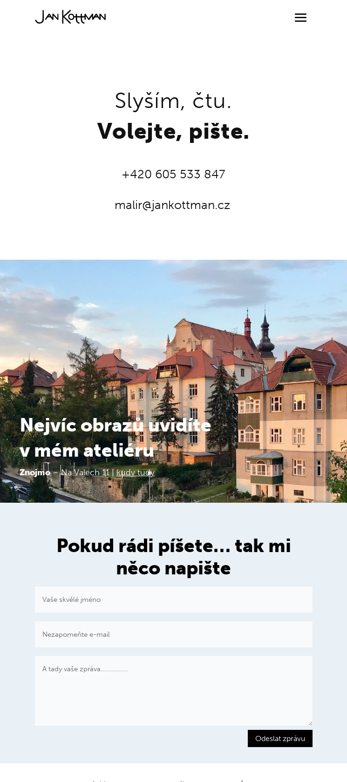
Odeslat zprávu (280, 738)
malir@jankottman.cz (172, 205)
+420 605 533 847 (173, 174)
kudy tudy (135, 472)
